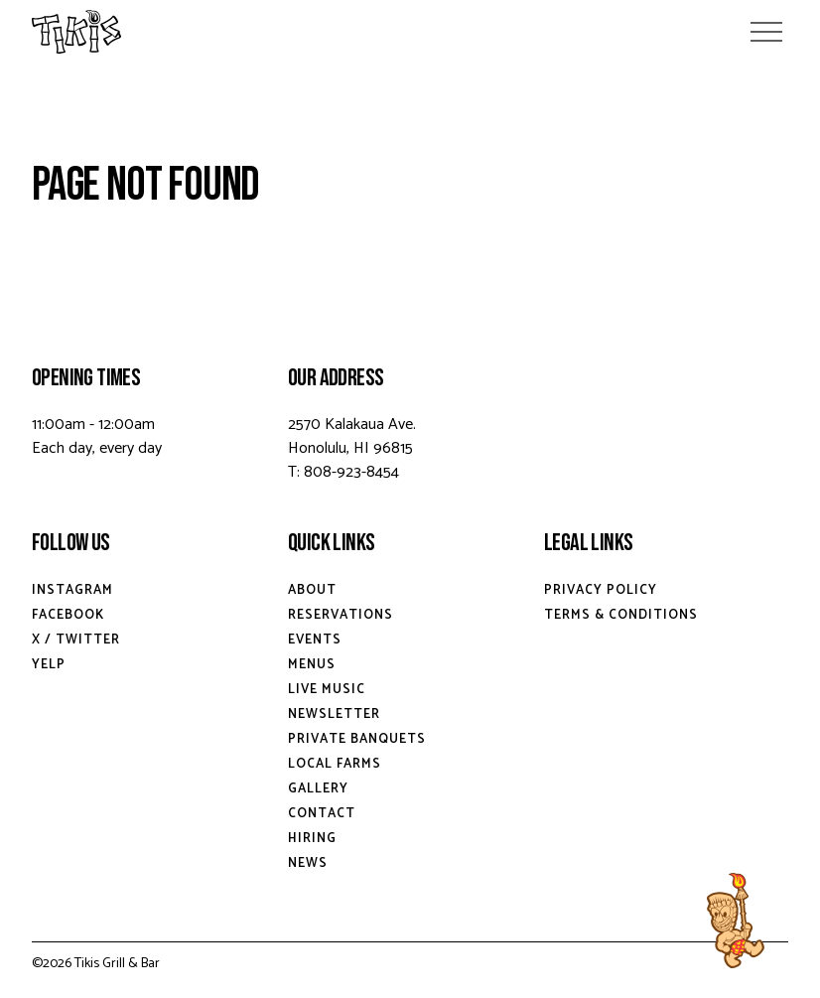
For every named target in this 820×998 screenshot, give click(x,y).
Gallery (318, 789)
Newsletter (334, 714)
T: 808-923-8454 (343, 472)
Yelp (49, 664)
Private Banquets (357, 739)
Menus (312, 664)
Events (315, 640)
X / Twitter (76, 640)
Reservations (340, 615)
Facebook (68, 615)
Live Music (326, 689)
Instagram (72, 590)
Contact (321, 813)
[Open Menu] (766, 32)
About (312, 590)
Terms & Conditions (621, 615)
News (308, 863)
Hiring (312, 838)
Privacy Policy (600, 590)
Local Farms (334, 764)
